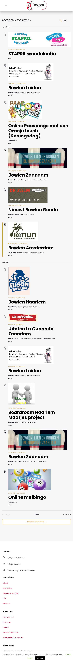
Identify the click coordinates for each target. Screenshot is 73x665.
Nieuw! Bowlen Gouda (33, 210)
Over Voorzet (8, 617)
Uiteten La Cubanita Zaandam (31, 331)
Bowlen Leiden (24, 88)
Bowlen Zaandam (28, 175)
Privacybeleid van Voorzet (13, 637)
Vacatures (6, 603)
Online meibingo (27, 497)
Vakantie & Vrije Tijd (10, 593)
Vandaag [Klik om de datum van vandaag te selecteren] (36, 514)
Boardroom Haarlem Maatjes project (31, 415)
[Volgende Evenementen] (67, 514)
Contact (6, 627)
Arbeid (5, 583)
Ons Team (7, 622)
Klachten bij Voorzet (10, 632)
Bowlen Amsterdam (31, 248)
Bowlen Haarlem (27, 302)
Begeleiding (7, 588)
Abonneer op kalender (35, 522)
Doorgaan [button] (40, 658)
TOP (4, 598)
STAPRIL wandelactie (32, 54)
